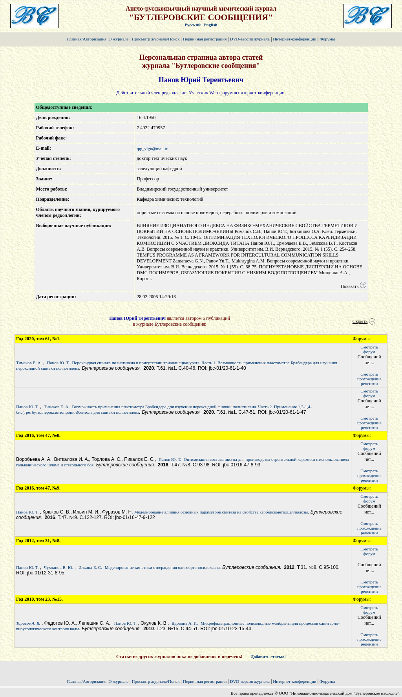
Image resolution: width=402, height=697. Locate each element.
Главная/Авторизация (86, 39)
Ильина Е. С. (90, 567)
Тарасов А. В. (28, 623)
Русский (193, 24)
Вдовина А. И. (185, 623)
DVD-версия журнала (249, 39)
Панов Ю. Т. (58, 362)
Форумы (327, 39)
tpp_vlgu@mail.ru (152, 148)
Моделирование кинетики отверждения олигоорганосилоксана (162, 567)
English (210, 24)
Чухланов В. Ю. (58, 567)
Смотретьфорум (369, 349)
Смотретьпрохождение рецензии (369, 379)
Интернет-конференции (294, 39)
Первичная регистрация (205, 39)
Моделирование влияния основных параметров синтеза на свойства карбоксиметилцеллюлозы (221, 512)
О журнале (119, 39)
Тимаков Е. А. (29, 362)
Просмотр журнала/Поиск (155, 39)
